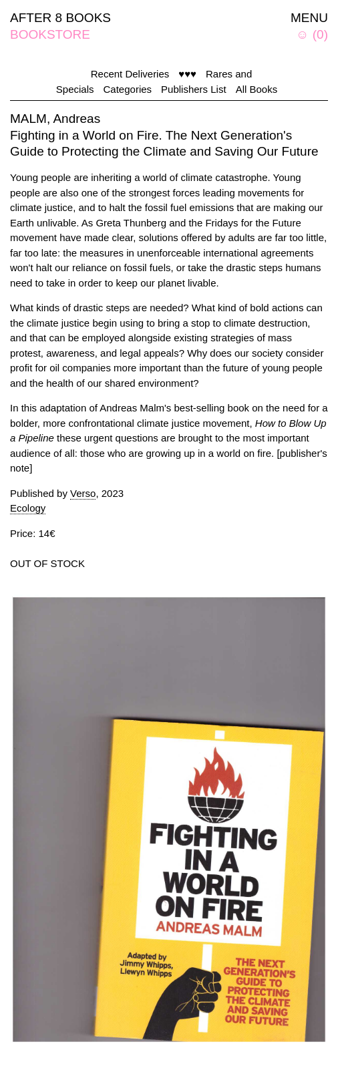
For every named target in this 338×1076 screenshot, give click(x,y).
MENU (309, 18)
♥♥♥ (187, 73)
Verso (83, 493)
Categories (128, 89)
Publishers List (193, 89)
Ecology (27, 508)
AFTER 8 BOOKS (60, 18)
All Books (257, 89)
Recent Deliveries (130, 73)
